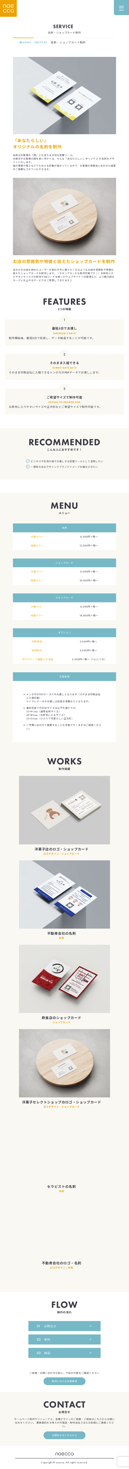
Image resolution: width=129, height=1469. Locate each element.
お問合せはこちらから (64, 1435)
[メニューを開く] (121, 5)
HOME (25, 42)
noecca (64, 1454)
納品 (44, 1353)
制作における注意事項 (64, 1381)
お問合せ (46, 1326)
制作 (44, 1339)
